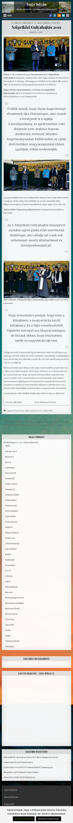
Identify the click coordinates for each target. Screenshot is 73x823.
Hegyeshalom (12, 533)
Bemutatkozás (11, 797)
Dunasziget (10, 500)
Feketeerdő (11, 505)
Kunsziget (10, 565)
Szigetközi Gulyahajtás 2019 (36, 27)
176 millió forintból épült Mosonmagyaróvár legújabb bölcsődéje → (38, 422)
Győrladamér (11, 511)
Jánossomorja (12, 543)
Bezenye (9, 457)
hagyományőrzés (33, 411)
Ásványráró (11, 451)
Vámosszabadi (12, 641)
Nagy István (36, 4)
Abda (7, 446)
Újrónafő (9, 625)
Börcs (8, 462)
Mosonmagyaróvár (14, 597)
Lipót (7, 581)
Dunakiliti (10, 478)
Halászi (9, 527)
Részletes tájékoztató (48, 819)
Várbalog (9, 646)
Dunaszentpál (12, 495)
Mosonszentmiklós (14, 603)
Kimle (8, 554)
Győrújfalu (10, 516)
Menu (9, 15)
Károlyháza (11, 549)
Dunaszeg (18, 23)
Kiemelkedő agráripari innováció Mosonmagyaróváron (31, 757)
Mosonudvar (11, 614)
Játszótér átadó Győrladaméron (19, 777)
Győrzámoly (11, 522)
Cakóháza (10, 467)
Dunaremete (11, 484)
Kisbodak (9, 560)
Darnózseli (10, 473)
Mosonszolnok (12, 608)
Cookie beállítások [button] (24, 819)
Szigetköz (56, 23)
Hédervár (10, 538)
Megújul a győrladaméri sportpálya (21, 772)
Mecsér (9, 592)
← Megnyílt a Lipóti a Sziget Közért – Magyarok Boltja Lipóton (32, 425)
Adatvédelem (10, 790)
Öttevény (9, 619)
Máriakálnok (11, 587)
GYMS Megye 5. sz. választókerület (37, 23)
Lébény (9, 576)
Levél (8, 570)
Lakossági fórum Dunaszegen (18, 762)
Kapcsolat (9, 804)
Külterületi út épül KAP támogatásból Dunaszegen (28, 767)
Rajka (8, 635)
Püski (8, 630)
